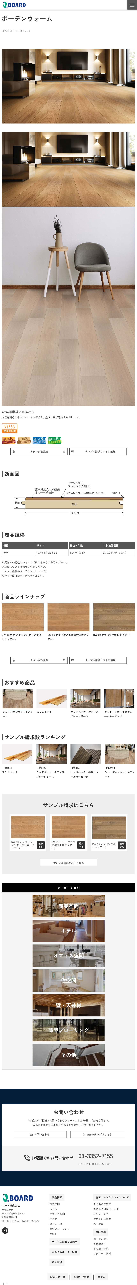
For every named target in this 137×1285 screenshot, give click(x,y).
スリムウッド (44, 713)
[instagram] (4, 1238)
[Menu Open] (132, 5)
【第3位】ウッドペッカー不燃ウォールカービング (84, 773)
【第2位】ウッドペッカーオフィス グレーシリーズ (50, 773)
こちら (41, 563)
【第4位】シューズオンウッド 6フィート (120, 773)
